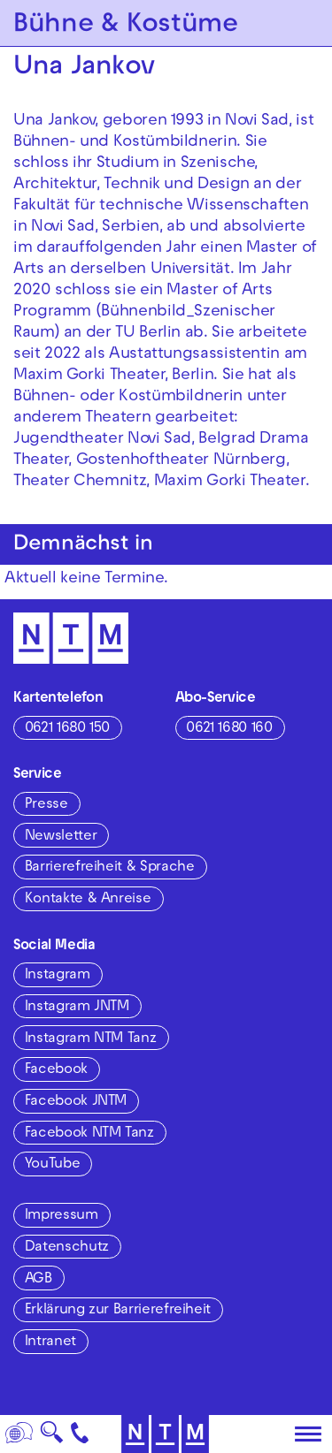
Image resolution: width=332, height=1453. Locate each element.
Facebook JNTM (76, 1102)
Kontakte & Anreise (88, 900)
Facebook (56, 1070)
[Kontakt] (80, 1434)
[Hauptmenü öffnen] (308, 1434)
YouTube (52, 1165)
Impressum (61, 1216)
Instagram (57, 976)
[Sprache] (19, 1434)
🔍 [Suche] (52, 1437)
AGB (38, 1280)
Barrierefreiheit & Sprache (110, 868)
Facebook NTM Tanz (89, 1134)
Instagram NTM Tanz (91, 1039)
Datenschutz (67, 1248)
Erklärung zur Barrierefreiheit (118, 1311)
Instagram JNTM (77, 1007)
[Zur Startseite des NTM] (70, 638)
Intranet (50, 1342)
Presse (46, 805)
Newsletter (61, 837)
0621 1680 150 (67, 729)
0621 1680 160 (229, 729)
